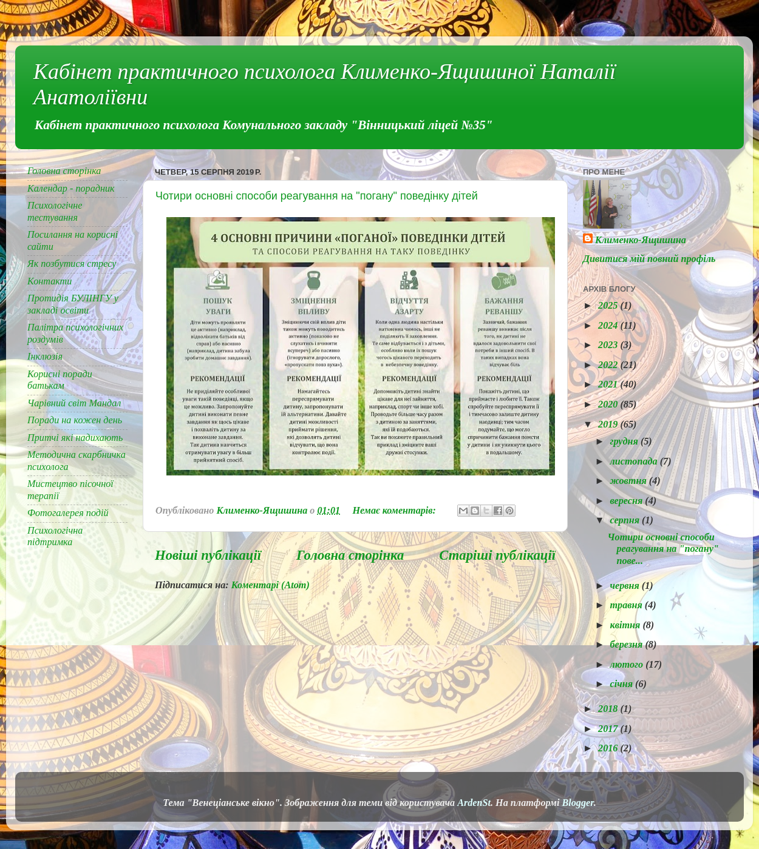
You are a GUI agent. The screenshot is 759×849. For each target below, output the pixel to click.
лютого (627, 664)
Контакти (49, 281)
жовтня (629, 480)
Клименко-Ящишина (640, 240)
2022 (609, 365)
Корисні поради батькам (59, 380)
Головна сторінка (350, 555)
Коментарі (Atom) (270, 585)
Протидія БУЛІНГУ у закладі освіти (72, 304)
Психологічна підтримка (55, 536)
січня (622, 684)
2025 (609, 305)
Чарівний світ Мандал (74, 403)
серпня (626, 520)
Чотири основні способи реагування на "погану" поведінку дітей (316, 196)
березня (627, 644)
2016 (609, 748)
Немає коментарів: (395, 510)
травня (627, 605)
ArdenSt (474, 802)
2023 (609, 345)
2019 (609, 424)
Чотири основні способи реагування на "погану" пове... (662, 549)
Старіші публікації (497, 555)
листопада (634, 461)
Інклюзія (45, 356)
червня (625, 585)
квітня (626, 625)
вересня (627, 500)
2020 (609, 404)
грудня (625, 441)
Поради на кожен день (74, 420)
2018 (609, 708)
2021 (609, 384)
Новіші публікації (208, 555)
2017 (609, 728)
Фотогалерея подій (68, 513)
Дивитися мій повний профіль (649, 258)
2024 (609, 325)
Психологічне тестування (55, 211)
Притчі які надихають (75, 437)
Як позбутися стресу (71, 263)
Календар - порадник (71, 188)
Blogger (577, 802)
